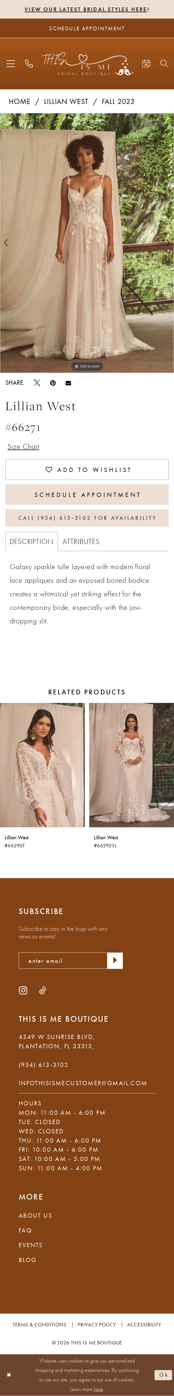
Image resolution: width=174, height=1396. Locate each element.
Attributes (81, 541)
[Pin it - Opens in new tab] (53, 382)
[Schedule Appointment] (87, 28)
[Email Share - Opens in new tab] (68, 382)
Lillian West (66, 101)
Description (32, 541)
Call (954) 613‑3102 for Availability (87, 517)
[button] (10, 63)
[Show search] (164, 64)
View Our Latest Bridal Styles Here (86, 9)
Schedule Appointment (87, 495)
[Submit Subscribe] (115, 961)
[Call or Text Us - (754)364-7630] (29, 64)
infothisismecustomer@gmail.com (83, 1083)
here (98, 1389)
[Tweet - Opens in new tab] (37, 382)
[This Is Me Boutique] (87, 63)
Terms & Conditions (40, 1324)
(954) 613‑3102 (44, 1064)
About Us (35, 1215)
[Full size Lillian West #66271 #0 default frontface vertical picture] (87, 243)
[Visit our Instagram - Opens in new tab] (23, 990)
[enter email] (71, 961)
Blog (28, 1260)
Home (20, 101)
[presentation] (42, 765)
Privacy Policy (97, 1324)
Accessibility (144, 1324)
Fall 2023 (118, 101)
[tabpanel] (87, 243)
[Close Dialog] (9, 1375)
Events (31, 1245)
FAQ (25, 1230)
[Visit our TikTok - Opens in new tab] (42, 990)
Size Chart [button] (23, 446)
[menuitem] (10, 63)
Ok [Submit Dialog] (164, 1375)
